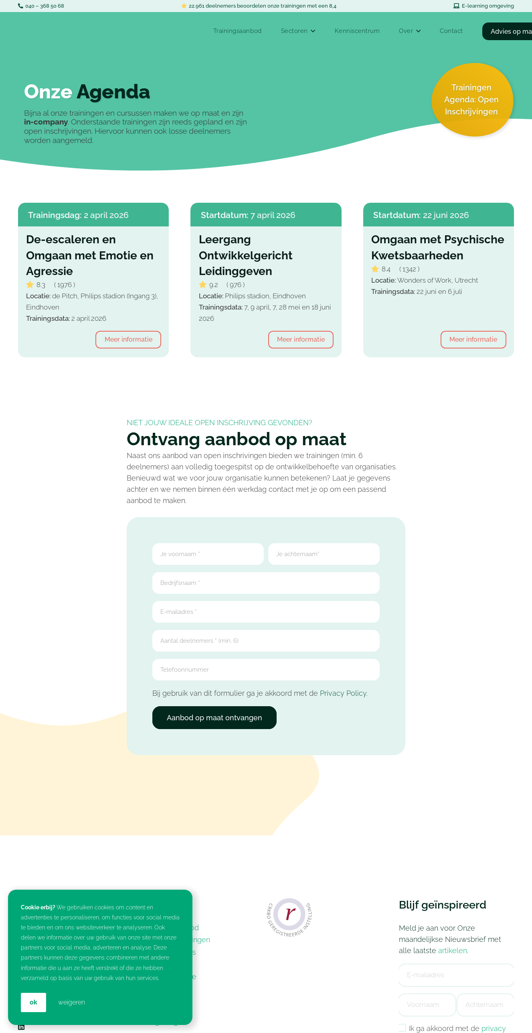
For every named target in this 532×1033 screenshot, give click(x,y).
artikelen (452, 951)
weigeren (71, 1002)
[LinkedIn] (21, 1027)
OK (33, 1002)
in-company (46, 121)
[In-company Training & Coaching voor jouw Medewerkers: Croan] (139, 32)
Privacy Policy (343, 693)
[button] (312, 32)
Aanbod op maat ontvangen (214, 718)
